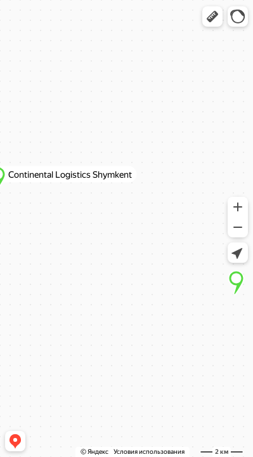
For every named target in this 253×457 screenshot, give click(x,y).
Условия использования (149, 451)
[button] (212, 16)
